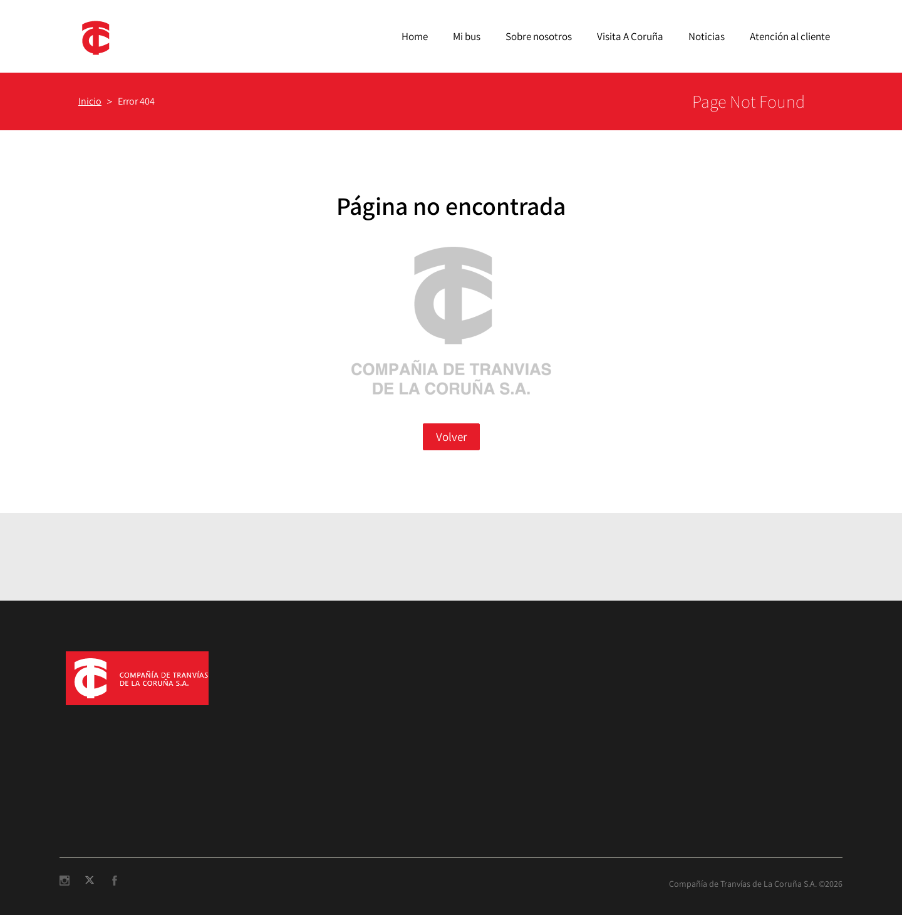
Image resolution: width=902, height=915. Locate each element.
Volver (451, 436)
